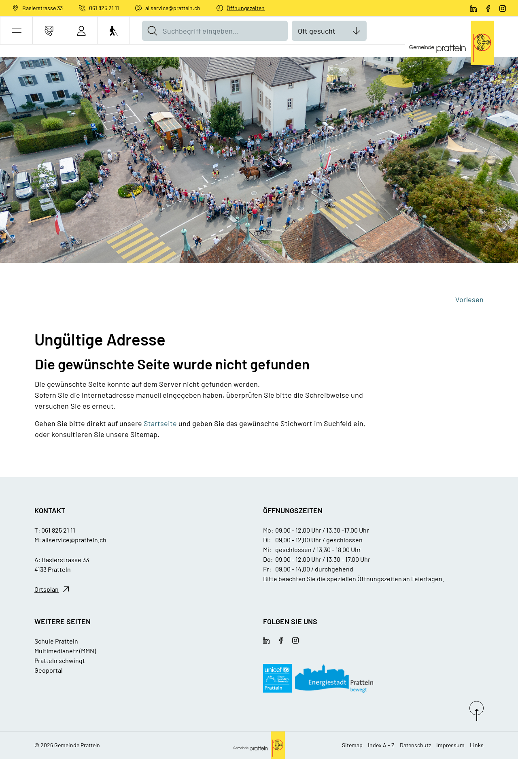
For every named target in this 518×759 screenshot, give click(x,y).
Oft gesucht (316, 30)
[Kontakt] (49, 31)
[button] (16, 31)
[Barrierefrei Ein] (114, 31)
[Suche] (152, 31)
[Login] (81, 31)
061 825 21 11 (104, 7)
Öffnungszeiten (246, 7)
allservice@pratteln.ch (172, 7)
